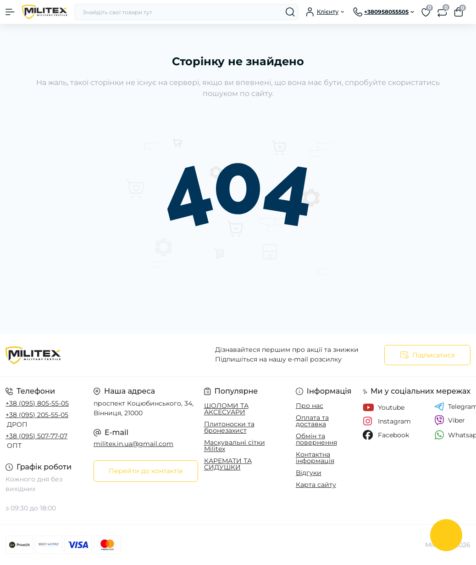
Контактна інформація (315, 457)
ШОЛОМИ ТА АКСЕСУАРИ (226, 408)
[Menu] (10, 12)
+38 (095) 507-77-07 (36, 436)
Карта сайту (316, 484)
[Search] (290, 12)
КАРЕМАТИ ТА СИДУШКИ (228, 464)
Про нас (309, 405)
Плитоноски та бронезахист (229, 427)
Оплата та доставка (312, 420)
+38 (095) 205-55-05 (37, 415)
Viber (449, 420)
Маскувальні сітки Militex (234, 445)
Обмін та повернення (316, 439)
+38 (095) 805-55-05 (37, 403)
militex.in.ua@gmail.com (133, 444)
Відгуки (308, 473)
